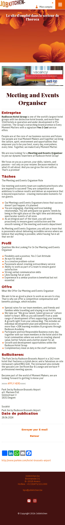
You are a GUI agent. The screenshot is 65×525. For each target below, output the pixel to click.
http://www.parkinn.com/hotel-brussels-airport (26, 460)
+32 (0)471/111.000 (37, 484)
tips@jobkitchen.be (32, 490)
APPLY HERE (14, 383)
